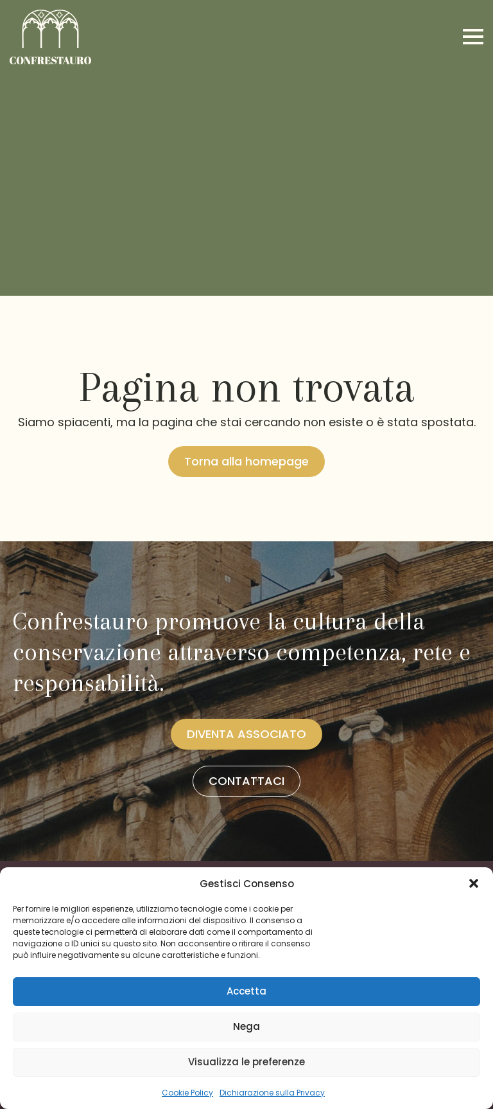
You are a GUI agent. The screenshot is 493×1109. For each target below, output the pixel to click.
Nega (246, 1026)
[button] (473, 883)
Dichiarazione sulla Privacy (272, 1092)
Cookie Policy (187, 1092)
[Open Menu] (473, 36)
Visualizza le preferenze (246, 1061)
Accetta (246, 991)
